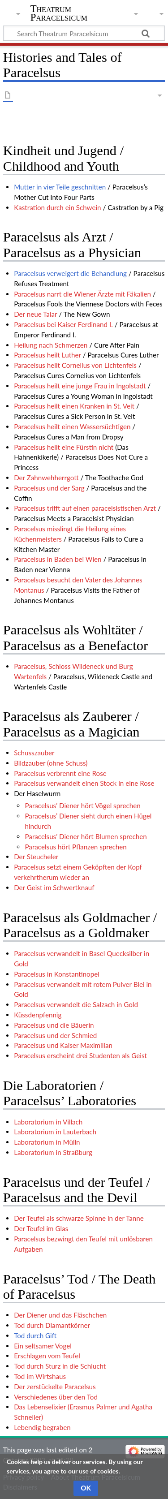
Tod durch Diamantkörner (52, 1325)
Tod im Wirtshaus (40, 1376)
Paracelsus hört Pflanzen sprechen (75, 847)
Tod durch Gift (35, 1335)
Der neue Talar (35, 314)
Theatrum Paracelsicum (58, 13)
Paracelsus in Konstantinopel (56, 974)
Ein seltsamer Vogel (43, 1346)
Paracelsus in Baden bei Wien (57, 559)
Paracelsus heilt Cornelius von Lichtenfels (75, 365)
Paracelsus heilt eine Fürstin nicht (63, 447)
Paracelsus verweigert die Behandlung (70, 273)
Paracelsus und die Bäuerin (54, 1025)
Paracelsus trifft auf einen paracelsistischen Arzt (85, 508)
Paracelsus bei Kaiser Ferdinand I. (63, 324)
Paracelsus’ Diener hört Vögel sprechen (82, 805)
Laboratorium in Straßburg (53, 1152)
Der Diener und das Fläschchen (60, 1315)
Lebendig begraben (42, 1427)
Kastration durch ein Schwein (57, 207)
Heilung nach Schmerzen (50, 345)
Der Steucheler (36, 857)
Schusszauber (34, 753)
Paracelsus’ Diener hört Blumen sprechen (85, 836)
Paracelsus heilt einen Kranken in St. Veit (74, 406)
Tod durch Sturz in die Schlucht (60, 1366)
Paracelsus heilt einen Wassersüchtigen (72, 426)
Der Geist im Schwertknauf (54, 887)
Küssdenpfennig (37, 1015)
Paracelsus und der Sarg (49, 488)
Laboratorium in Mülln (47, 1142)
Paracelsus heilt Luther (47, 355)
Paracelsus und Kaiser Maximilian (63, 1045)
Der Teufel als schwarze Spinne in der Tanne (79, 1218)
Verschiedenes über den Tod (56, 1397)
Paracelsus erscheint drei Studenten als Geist (80, 1055)
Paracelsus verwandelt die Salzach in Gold (76, 1004)
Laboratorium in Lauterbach (55, 1132)
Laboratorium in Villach (48, 1122)
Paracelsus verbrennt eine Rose (60, 773)
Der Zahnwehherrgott (46, 478)
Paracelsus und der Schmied (55, 1035)
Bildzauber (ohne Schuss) (50, 763)
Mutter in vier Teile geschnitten (60, 187)
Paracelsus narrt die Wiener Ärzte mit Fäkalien (82, 294)
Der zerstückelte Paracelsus (54, 1387)
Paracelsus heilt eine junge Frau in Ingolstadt (80, 386)
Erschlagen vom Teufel (47, 1356)
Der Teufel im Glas (41, 1228)
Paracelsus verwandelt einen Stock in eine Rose (84, 783)
